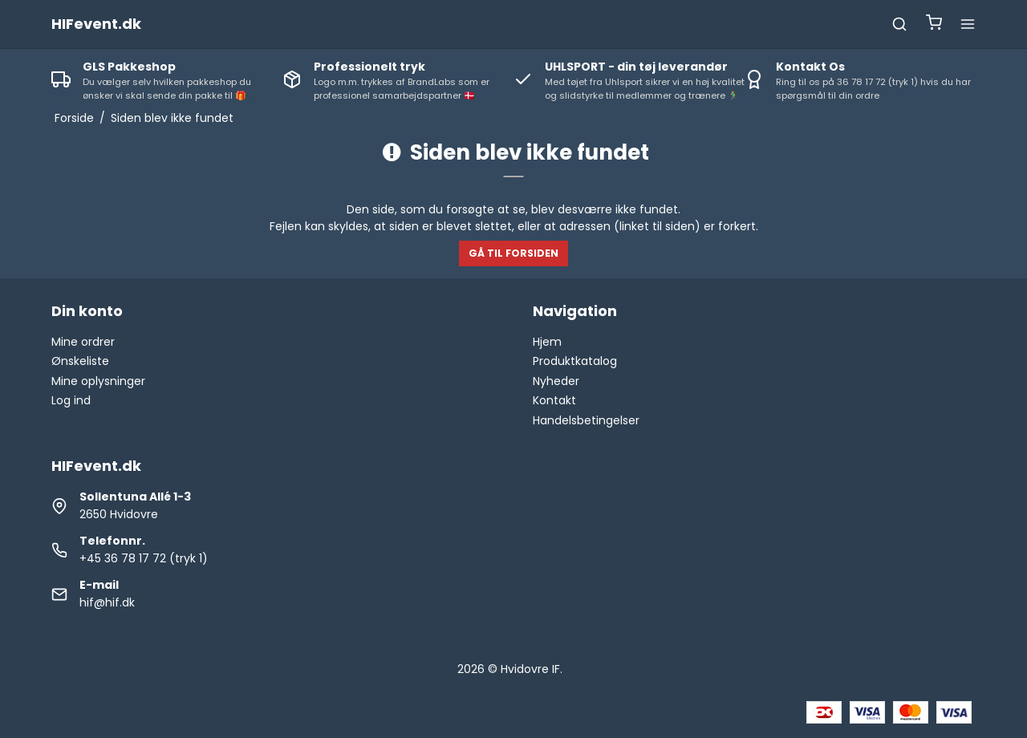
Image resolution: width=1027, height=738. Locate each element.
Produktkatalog (575, 361)
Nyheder (556, 381)
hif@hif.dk (107, 602)
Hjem (547, 342)
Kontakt (554, 400)
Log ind (71, 400)
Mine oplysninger (98, 381)
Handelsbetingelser (586, 420)
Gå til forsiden (513, 253)
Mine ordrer (83, 342)
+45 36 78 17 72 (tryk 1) (143, 558)
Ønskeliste (80, 361)
